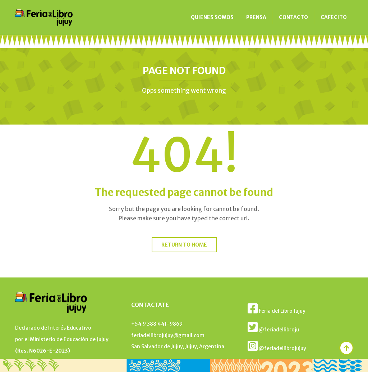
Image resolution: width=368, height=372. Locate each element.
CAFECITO (334, 17)
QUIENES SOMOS (212, 17)
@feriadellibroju (273, 327)
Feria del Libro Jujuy (276, 308)
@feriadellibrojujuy (277, 346)
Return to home (184, 245)
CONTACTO (293, 17)
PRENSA (256, 17)
